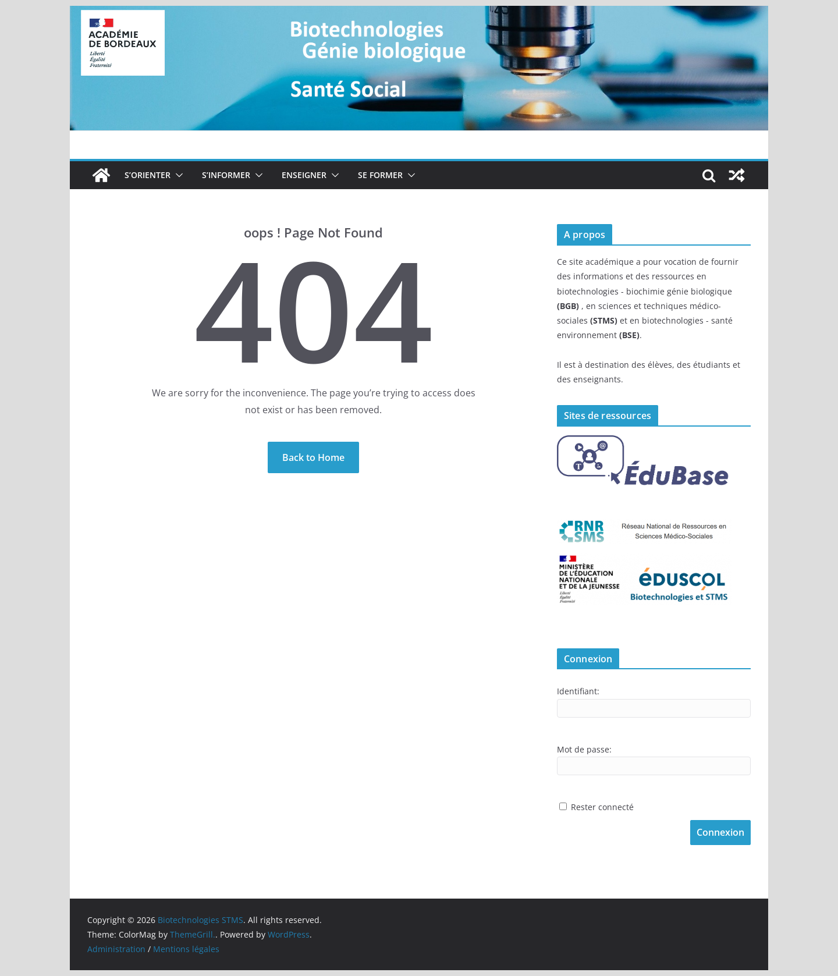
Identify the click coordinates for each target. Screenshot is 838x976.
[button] (177, 175)
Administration (116, 948)
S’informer (226, 174)
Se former (380, 174)
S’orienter (148, 174)
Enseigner (304, 174)
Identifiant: (578, 691)
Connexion (720, 832)
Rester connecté (602, 806)
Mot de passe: (584, 749)
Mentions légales (186, 948)
